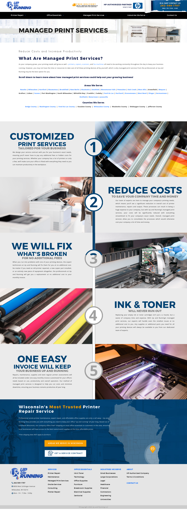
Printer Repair (18, 15)
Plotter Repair (54, 493)
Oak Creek (132, 90)
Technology (79, 478)
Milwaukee (32, 90)
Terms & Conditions (135, 478)
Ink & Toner (79, 474)
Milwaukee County (101, 107)
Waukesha (85, 90)
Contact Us (172, 15)
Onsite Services (54, 485)
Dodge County (31, 107)
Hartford (43, 90)
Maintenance (53, 478)
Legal (102, 482)
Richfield (83, 97)
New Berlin (74, 90)
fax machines (99, 64)
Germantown (161, 94)
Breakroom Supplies (83, 489)
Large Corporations (109, 478)
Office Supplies (81, 482)
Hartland (119, 94)
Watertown (93, 97)
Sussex (37, 94)
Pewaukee (121, 90)
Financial (104, 489)
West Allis (142, 90)
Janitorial (78, 497)
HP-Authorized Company (138, 474)
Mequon (162, 90)
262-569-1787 (170, 6)
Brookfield (64, 90)
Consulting (52, 489)
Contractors (105, 493)
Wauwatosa (53, 90)
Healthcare (105, 485)
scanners (85, 64)
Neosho (23, 90)
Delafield (95, 90)
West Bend (142, 94)
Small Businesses (108, 474)
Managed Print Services (94, 15)
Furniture (78, 485)
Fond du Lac (109, 94)
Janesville (104, 97)
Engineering (105, 497)
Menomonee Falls (108, 90)
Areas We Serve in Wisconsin (65, 444)
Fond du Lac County (66, 107)
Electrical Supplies (82, 493)
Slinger (151, 94)
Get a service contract (65, 454)
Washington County (47, 107)
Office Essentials (55, 15)
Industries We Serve (137, 15)
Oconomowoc (130, 94)
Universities (105, 500)
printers (71, 64)
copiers (78, 64)
